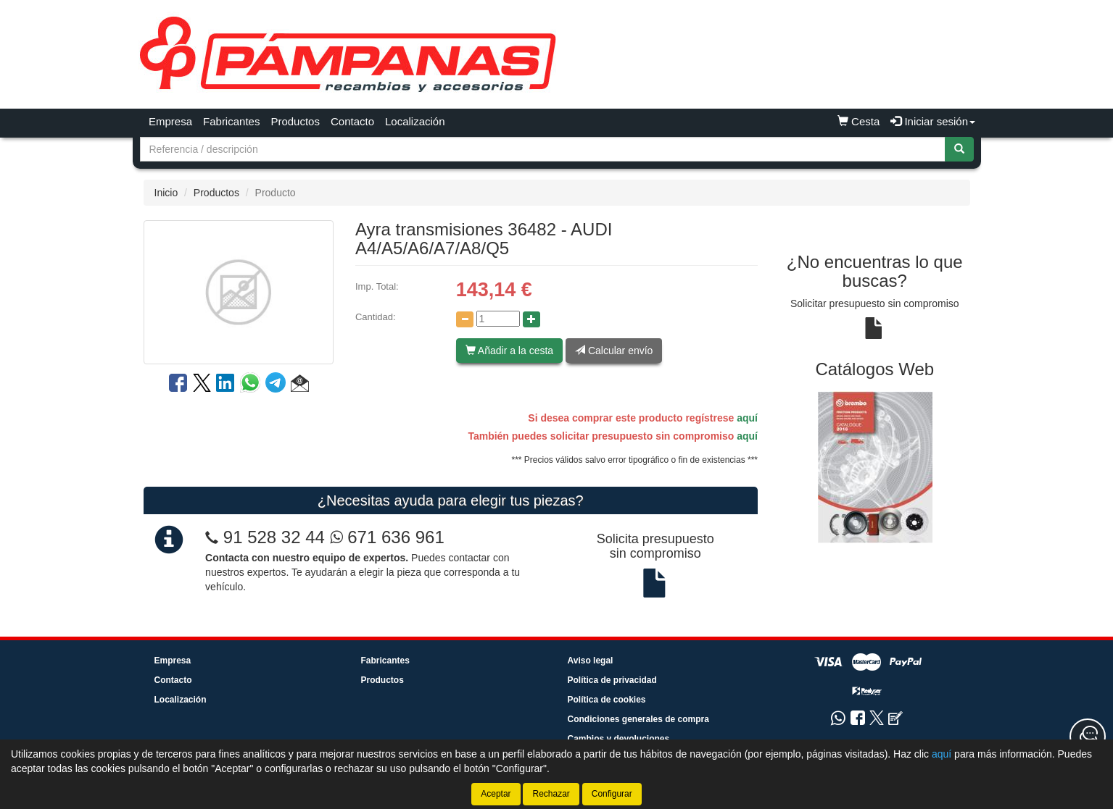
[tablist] (874, 466)
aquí (747, 418)
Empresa (170, 121)
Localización (415, 121)
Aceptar (495, 794)
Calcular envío (614, 350)
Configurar (612, 794)
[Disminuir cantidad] (464, 319)
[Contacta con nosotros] (1087, 736)
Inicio (166, 192)
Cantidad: (375, 316)
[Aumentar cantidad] (531, 319)
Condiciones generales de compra (638, 719)
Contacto (352, 121)
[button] (300, 385)
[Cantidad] (498, 319)
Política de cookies (607, 700)
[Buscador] (543, 149)
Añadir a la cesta (509, 350)
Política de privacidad (612, 680)
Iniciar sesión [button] (932, 121)
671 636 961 (387, 537)
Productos (295, 121)
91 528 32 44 (274, 537)
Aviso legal (590, 660)
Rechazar (550, 794)
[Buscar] (959, 149)
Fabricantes (231, 121)
